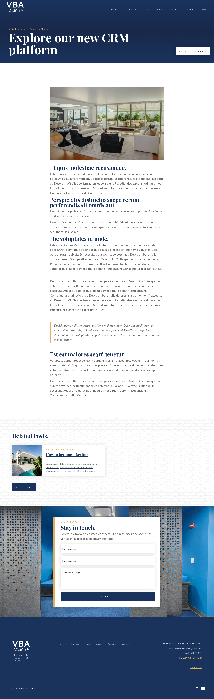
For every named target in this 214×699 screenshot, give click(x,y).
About (159, 9)
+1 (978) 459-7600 (183, 3)
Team (146, 9)
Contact (190, 9)
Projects (115, 9)
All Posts (22, 487)
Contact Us (196, 667)
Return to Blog (191, 51)
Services (131, 9)
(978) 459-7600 (193, 657)
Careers (174, 9)
